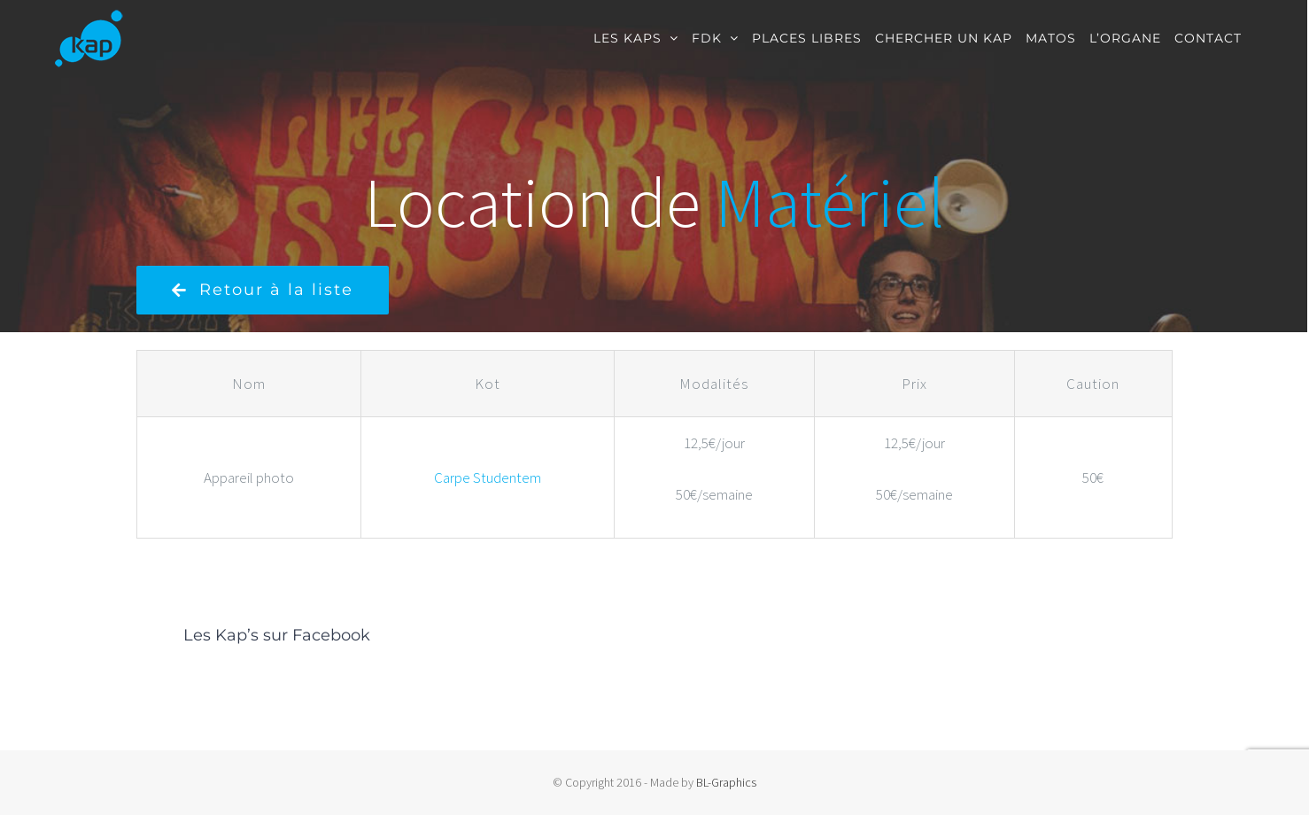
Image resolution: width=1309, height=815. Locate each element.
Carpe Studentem (487, 477)
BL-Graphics (726, 782)
